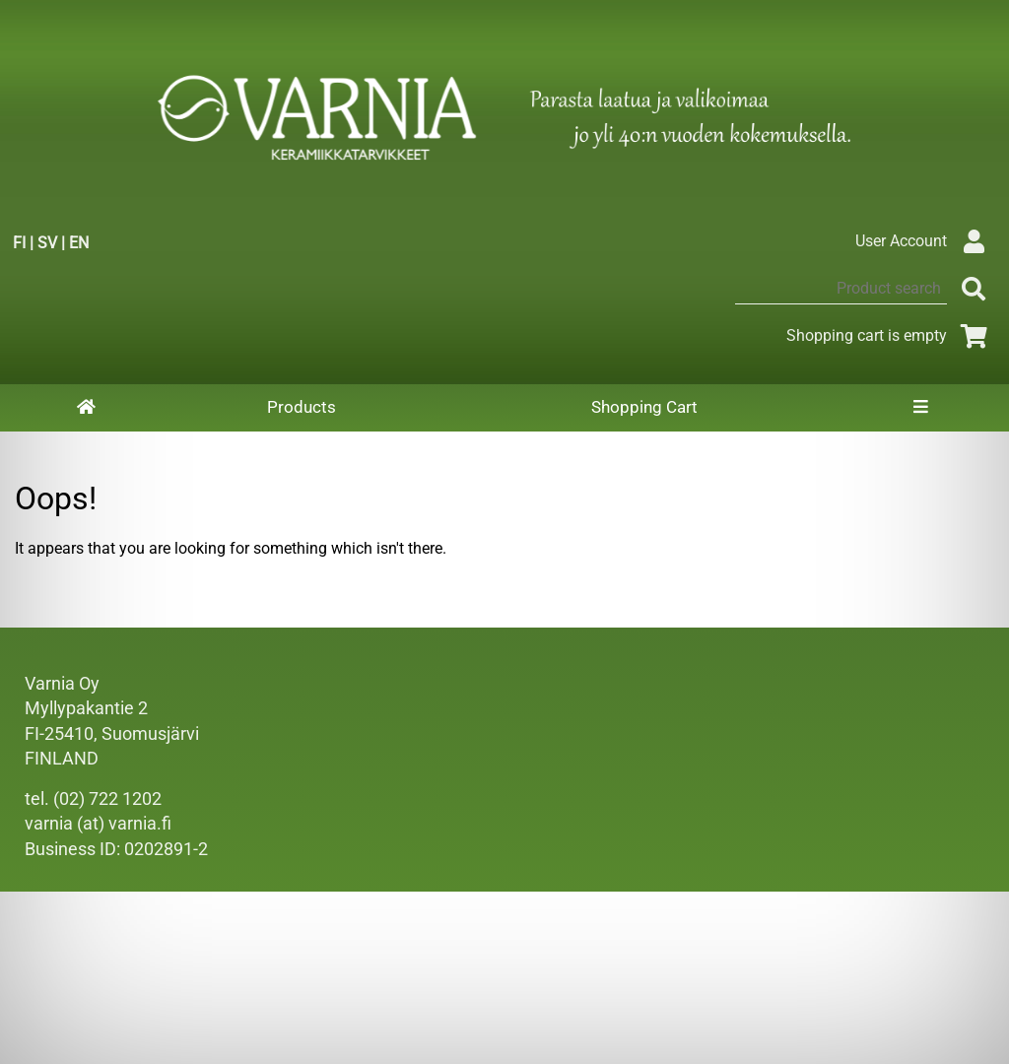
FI (19, 242)
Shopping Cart (644, 407)
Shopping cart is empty (890, 335)
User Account (924, 241)
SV (47, 242)
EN (79, 242)
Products (301, 407)
